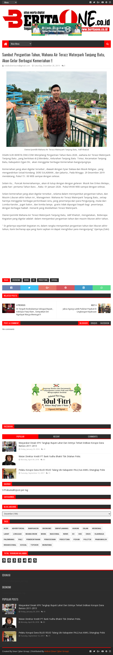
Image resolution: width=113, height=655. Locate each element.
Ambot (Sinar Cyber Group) (56, 651)
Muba (43, 534)
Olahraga (99, 534)
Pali (20, 539)
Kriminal (96, 528)
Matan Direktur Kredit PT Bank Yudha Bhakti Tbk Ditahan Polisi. (50, 456)
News (26, 280)
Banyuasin (33, 528)
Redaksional (10, 545)
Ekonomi (16, 280)
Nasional (54, 534)
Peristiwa (43, 280)
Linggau (17, 534)
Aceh (6, 528)
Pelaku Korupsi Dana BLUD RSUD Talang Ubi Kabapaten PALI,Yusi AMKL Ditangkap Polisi (62, 470)
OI (34, 280)
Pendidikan (50, 539)
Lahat (6, 534)
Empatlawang (61, 528)
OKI (80, 534)
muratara (47, 545)
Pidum (77, 539)
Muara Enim (31, 534)
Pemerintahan (33, 539)
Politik (87, 539)
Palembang (9, 539)
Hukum (75, 528)
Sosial (54, 280)
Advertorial (18, 528)
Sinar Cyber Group (21, 651)
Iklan (85, 528)
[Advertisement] (56, 253)
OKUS (88, 534)
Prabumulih (101, 539)
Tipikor (34, 545)
